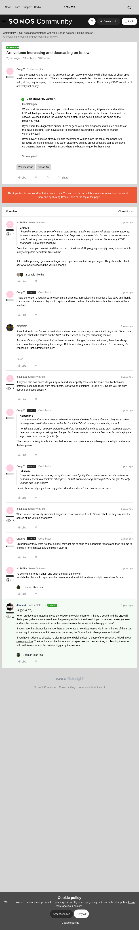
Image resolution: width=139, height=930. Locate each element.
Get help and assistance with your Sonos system (46, 32)
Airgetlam (21, 326)
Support (27, 7)
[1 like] (29, 587)
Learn (17, 7)
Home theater (85, 32)
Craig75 (20, 69)
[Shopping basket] (129, 7)
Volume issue (25, 167)
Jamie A (21, 605)
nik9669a (21, 222)
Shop (8, 7)
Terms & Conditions (45, 687)
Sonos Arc (43, 167)
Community (9, 32)
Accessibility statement (92, 687)
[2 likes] (30, 275)
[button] (4, 22)
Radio (37, 7)
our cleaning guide (43, 142)
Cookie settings (67, 687)
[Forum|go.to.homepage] (40, 21)
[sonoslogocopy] (69, 7)
